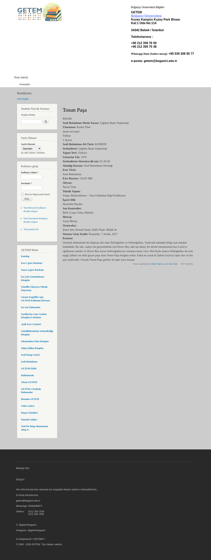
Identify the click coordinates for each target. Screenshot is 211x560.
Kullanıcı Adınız (30, 172)
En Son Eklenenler (31, 307)
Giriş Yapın (157, 264)
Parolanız (26, 183)
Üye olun (173, 264)
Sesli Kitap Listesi (30, 355)
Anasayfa (24, 84)
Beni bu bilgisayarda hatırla (37, 194)
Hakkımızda (27, 375)
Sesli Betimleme (29, 361)
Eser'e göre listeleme (31, 263)
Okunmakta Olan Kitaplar (35, 341)
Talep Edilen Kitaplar (32, 348)
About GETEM (29, 382)
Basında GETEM (30, 399)
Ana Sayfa (23, 98)
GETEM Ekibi (29, 368)
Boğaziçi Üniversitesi (146, 15)
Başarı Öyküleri (29, 412)
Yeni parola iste (31, 229)
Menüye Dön (22, 468)
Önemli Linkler (29, 419)
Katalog (25, 256)
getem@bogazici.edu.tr (160, 60)
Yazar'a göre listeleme (32, 270)
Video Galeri (27, 406)
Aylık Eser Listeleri (31, 324)
